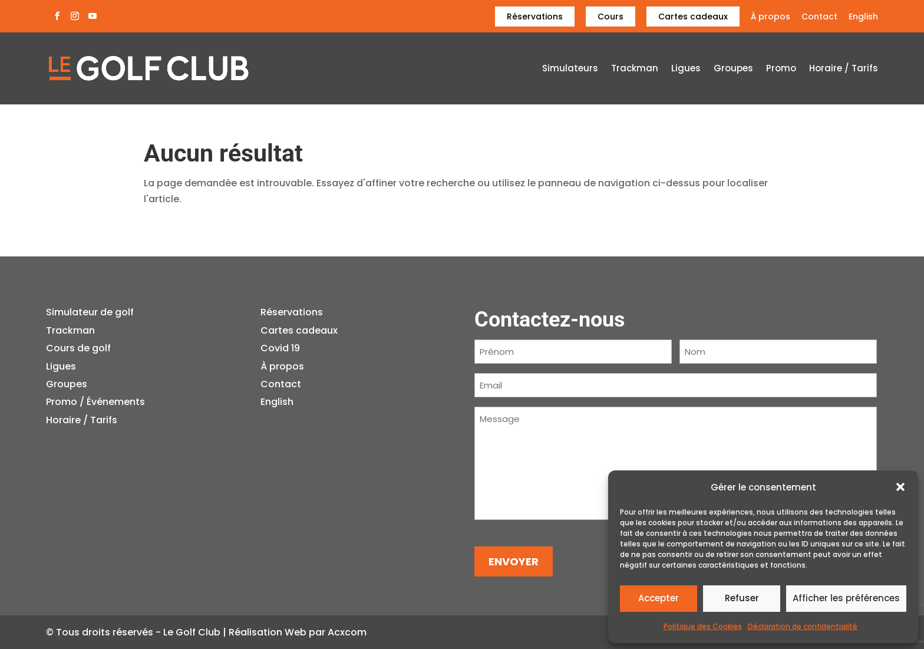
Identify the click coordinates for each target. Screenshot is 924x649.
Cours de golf (78, 348)
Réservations (535, 16)
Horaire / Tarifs (843, 69)
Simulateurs (570, 69)
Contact (819, 17)
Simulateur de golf (90, 312)
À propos (770, 17)
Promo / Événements (95, 401)
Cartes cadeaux (693, 16)
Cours (610, 16)
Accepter (658, 598)
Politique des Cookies (703, 626)
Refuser (742, 598)
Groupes (733, 69)
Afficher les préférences (846, 598)
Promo (781, 69)
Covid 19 (280, 348)
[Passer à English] (863, 19)
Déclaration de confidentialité (802, 626)
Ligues (686, 69)
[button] (900, 487)
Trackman (634, 69)
